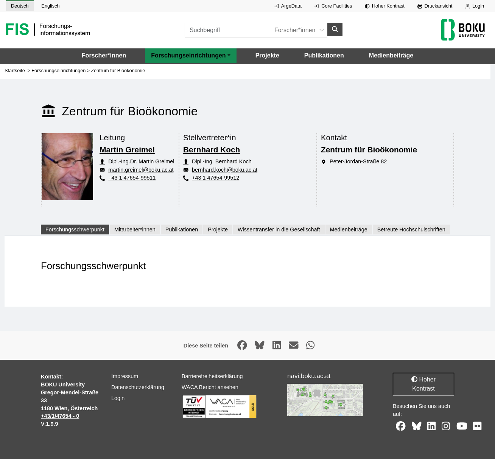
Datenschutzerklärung (137, 387)
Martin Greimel (127, 149)
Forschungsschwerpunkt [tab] (74, 229)
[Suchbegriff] (227, 30)
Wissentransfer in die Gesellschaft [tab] (279, 229)
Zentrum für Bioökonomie (118, 70)
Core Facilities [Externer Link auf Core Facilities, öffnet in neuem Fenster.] (333, 6)
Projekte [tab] (218, 229)
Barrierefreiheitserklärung (212, 376)
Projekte (267, 55)
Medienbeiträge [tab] (348, 229)
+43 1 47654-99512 (215, 178)
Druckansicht (435, 6)
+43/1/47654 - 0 (60, 416)
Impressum (124, 376)
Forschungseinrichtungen (58, 70)
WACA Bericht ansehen (210, 387)
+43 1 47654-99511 (132, 178)
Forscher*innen (104, 55)
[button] (190, 55)
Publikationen (324, 55)
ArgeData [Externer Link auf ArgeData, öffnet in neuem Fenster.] (288, 6)
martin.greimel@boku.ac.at (140, 170)
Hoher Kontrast (385, 6)
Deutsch (20, 6)
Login (474, 6)
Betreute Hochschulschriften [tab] (411, 229)
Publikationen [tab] (181, 229)
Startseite (15, 70)
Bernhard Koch (211, 149)
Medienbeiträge (391, 55)
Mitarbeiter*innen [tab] (135, 229)
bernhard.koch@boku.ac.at (224, 170)
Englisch (50, 6)
